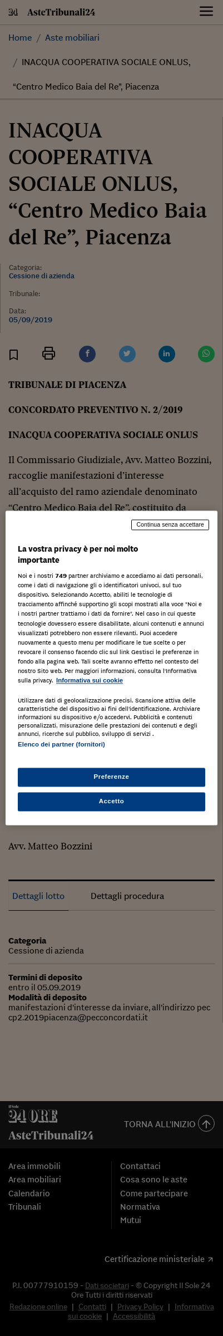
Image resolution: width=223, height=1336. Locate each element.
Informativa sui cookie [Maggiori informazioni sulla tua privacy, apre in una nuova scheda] (89, 680)
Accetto (112, 801)
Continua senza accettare (170, 524)
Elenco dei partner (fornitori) (61, 744)
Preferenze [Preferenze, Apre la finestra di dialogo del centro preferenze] (112, 777)
